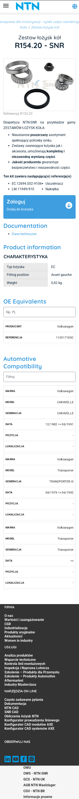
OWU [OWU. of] (27, 768)
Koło (23, 27)
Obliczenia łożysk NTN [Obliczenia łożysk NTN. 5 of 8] (21, 716)
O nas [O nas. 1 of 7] (8, 616)
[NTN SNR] (27, 6)
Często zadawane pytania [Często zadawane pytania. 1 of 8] (23, 700)
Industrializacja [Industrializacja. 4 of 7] (16, 628)
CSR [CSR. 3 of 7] (7, 624)
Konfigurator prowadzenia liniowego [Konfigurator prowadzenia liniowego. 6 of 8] (31, 720)
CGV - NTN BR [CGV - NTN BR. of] (34, 791)
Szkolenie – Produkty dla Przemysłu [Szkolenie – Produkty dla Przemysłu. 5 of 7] (31, 672)
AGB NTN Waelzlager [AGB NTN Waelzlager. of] (39, 785)
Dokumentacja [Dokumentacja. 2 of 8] (15, 704)
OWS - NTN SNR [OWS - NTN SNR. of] (35, 773)
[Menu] (6, 6)
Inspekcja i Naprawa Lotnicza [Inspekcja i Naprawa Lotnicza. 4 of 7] (26, 668)
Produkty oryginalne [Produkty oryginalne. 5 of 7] (19, 632)
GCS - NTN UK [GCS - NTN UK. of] (34, 779)
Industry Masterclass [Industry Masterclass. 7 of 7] (20, 685)
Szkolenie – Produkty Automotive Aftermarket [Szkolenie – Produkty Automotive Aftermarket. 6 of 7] (29, 678)
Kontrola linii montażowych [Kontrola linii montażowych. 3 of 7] (24, 664)
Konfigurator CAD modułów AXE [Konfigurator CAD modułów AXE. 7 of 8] (28, 724)
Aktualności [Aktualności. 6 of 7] (13, 636)
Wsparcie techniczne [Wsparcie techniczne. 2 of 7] (20, 660)
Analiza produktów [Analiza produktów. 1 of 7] (18, 655)
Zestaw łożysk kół (45, 27)
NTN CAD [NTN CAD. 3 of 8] (11, 708)
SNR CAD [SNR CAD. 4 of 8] (11, 712)
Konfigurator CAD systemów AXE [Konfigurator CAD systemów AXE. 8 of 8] (29, 729)
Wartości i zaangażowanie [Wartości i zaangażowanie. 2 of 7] (24, 620)
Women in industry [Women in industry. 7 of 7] (18, 641)
